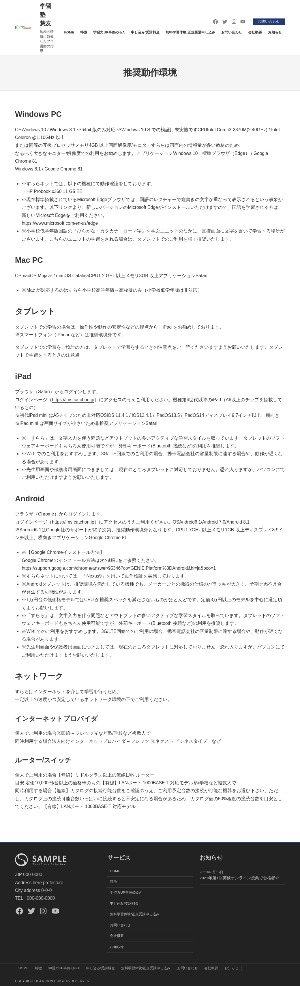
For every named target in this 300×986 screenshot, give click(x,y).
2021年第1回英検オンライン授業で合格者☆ (239, 878)
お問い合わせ (268, 21)
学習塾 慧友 (45, 15)
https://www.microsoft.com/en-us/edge (60, 223)
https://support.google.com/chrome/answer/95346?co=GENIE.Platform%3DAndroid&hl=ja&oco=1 (119, 568)
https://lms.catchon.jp (73, 399)
